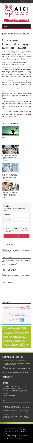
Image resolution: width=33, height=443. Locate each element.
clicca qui (25, 372)
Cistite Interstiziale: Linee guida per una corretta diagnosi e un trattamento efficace (9, 195)
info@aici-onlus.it (10, 410)
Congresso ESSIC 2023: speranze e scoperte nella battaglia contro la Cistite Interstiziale (9, 176)
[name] (16, 215)
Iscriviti (16, 236)
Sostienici (4, 137)
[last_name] (16, 219)
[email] (16, 224)
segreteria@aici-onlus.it (22, 410)
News (9, 33)
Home (4, 33)
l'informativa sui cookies (14, 438)
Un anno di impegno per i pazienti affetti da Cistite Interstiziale (9, 157)
